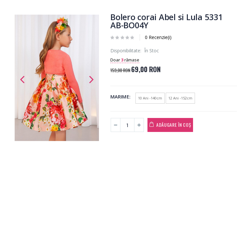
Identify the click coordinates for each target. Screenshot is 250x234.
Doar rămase (124, 60)
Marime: (120, 96)
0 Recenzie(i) (158, 37)
